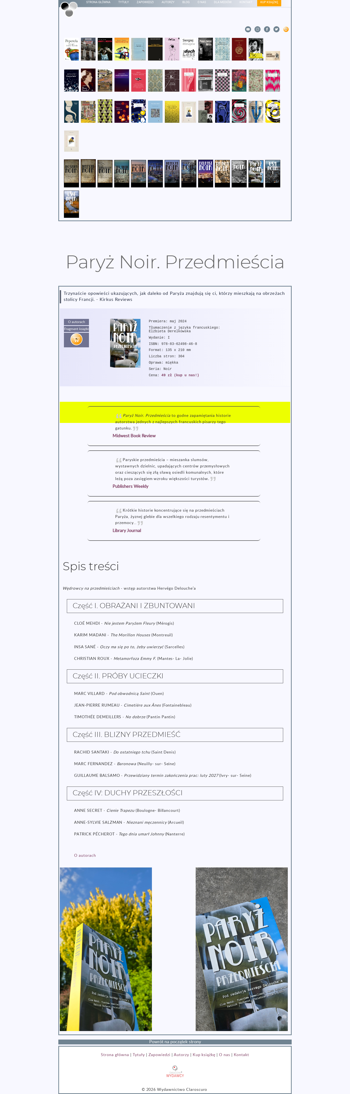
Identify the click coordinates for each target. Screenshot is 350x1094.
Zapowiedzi (160, 1055)
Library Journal (127, 531)
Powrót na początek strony (175, 1042)
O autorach (76, 322)
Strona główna (115, 1055)
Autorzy (181, 1055)
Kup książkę (204, 1055)
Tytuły (139, 1055)
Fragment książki (76, 329)
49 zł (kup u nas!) (180, 375)
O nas (224, 1055)
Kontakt (241, 1055)
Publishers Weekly (130, 486)
